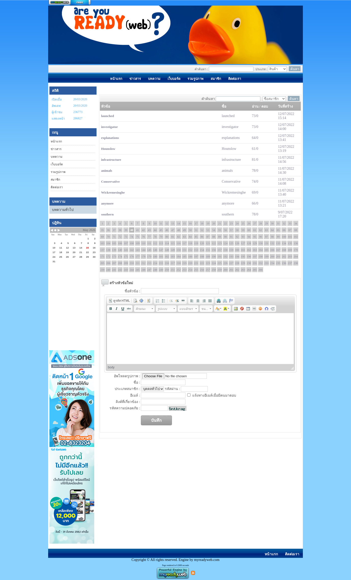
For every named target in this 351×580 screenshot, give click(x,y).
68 (295, 229)
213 (149, 263)
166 (272, 249)
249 (161, 269)
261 (231, 269)
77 (149, 236)
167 (278, 249)
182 (167, 256)
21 (219, 223)
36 (108, 229)
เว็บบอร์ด (57, 164)
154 (202, 249)
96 (260, 236)
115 (173, 243)
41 (137, 229)
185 (184, 256)
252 (179, 269)
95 (254, 236)
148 (167, 249)
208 (120, 263)
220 (190, 263)
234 (272, 263)
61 (254, 229)
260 (225, 269)
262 (237, 269)
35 (102, 229)
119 (196, 243)
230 (249, 263)
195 (243, 256)
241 (114, 269)
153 (196, 249)
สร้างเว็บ (69, 3)
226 (225, 263)
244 (132, 269)
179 (149, 256)
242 (120, 269)
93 (243, 236)
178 (143, 256)
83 (184, 236)
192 (225, 256)
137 (102, 249)
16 (190, 223)
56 (225, 229)
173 (114, 256)
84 (190, 236)
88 (213, 236)
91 (231, 236)
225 (220, 263)
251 (173, 269)
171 (102, 256)
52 (202, 229)
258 (214, 269)
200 (272, 256)
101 (290, 236)
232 (261, 263)
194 (237, 256)
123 (220, 243)
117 (184, 243)
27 (254, 223)
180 (155, 256)
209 (126, 263)
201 (278, 256)
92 (237, 236)
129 (255, 243)
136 (296, 243)
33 (290, 223)
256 (202, 269)
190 (214, 256)
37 (114, 229)
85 (196, 236)
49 (184, 229)
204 (296, 256)
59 (243, 229)
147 (161, 249)
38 (120, 229)
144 (143, 249)
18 (202, 223)
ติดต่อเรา (57, 187)
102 (296, 236)
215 (161, 263)
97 (266, 236)
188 (202, 256)
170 (296, 249)
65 (278, 229)
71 (114, 236)
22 (225, 223)
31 (278, 223)
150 (179, 249)
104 (108, 243)
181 (161, 256)
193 (231, 256)
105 (114, 243)
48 (178, 229)
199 (266, 256)
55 (219, 229)
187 (196, 256)
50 (190, 229)
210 (132, 263)
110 (143, 243)
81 (172, 236)
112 (155, 243)
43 (149, 229)
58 (237, 229)
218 (179, 263)
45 (161, 229)
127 (243, 243)
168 (284, 249)
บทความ (56, 156)
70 (108, 236)
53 (208, 229)
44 (155, 229)
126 (237, 243)
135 (290, 243)
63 (266, 229)
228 (237, 263)
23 (231, 223)
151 (184, 249)
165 (266, 249)
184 (179, 256)
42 (143, 229)
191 (220, 256)
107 (126, 243)
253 (184, 269)
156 (214, 249)
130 (261, 243)
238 (296, 263)
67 (290, 229)
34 (295, 223)
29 (266, 223)
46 (167, 229)
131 (266, 243)
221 (196, 263)
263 (243, 269)
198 (261, 256)
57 (231, 229)
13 (172, 223)
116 (179, 243)
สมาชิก (55, 179)
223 (208, 263)
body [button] (111, 367)
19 (208, 223)
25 (243, 223)
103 (102, 243)
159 (231, 249)
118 (190, 243)
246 (143, 269)
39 (126, 229)
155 (208, 249)
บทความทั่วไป (63, 210)
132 (272, 243)
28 (260, 223)
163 (255, 249)
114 (167, 243)
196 (249, 256)
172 (108, 256)
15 (184, 223)
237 (290, 263)
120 (202, 243)
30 (272, 223)
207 (114, 263)
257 (208, 269)
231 (255, 263)
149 (173, 249)
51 (196, 229)
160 (237, 249)
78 (155, 236)
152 (190, 249)
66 (284, 229)
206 (108, 263)
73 (126, 236)
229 (243, 263)
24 (237, 223)
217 (173, 263)
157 (220, 249)
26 (249, 223)
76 (143, 236)
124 (225, 243)
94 (249, 236)
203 (290, 256)
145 (149, 249)
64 (272, 229)
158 (225, 249)
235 (278, 263)
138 (108, 249)
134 (284, 243)
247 (149, 269)
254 (190, 269)
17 (196, 223)
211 (138, 263)
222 (202, 263)
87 (208, 236)
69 (102, 236)
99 (278, 236)
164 (261, 249)
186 (190, 256)
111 (149, 243)
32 (284, 223)
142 (132, 249)
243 (126, 269)
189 (208, 256)
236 (284, 263)
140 (120, 249)
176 (132, 256)
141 (126, 249)
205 (102, 263)
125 (231, 243)
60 (249, 229)
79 (161, 236)
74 (131, 236)
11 (161, 223)
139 (114, 249)
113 (161, 243)
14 (178, 223)
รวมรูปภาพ (58, 172)
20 (213, 223)
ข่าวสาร (56, 149)
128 (249, 243)
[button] (119, 300)
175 (126, 256)
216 (167, 263)
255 (196, 269)
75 (137, 236)
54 (213, 229)
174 (120, 256)
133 (278, 243)
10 (155, 223)
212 (143, 263)
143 (138, 249)
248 (155, 269)
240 (108, 269)
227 (231, 263)
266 (261, 269)
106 (120, 243)
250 (167, 269)
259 (220, 269)
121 (208, 243)
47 (172, 229)
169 (290, 249)
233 (266, 263)
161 (243, 249)
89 (219, 236)
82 (178, 236)
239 (102, 269)
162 (249, 249)
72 (120, 236)
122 (214, 243)
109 (138, 243)
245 (138, 269)
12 (167, 223)
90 (225, 236)
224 (214, 263)
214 (155, 263)
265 (255, 269)
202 (284, 256)
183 (173, 256)
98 (272, 236)
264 (249, 269)
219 (184, 263)
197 (255, 256)
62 (260, 229)
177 (138, 256)
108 (132, 243)
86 (202, 236)
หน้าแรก (56, 141)
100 (284, 236)
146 (155, 249)
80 (167, 236)
